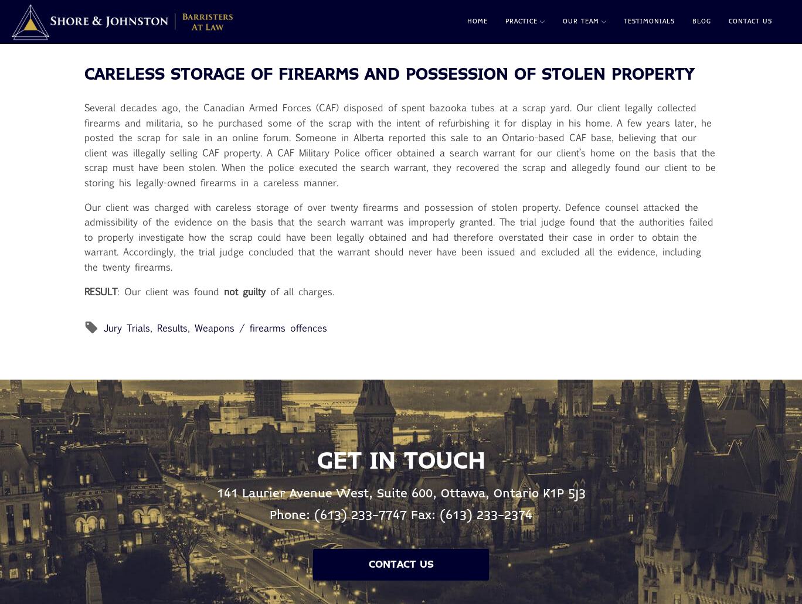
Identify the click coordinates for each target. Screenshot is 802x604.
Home (477, 21)
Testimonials (649, 21)
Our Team (584, 21)
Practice (525, 21)
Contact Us (750, 21)
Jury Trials (127, 328)
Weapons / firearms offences (261, 328)
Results (172, 328)
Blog (701, 21)
